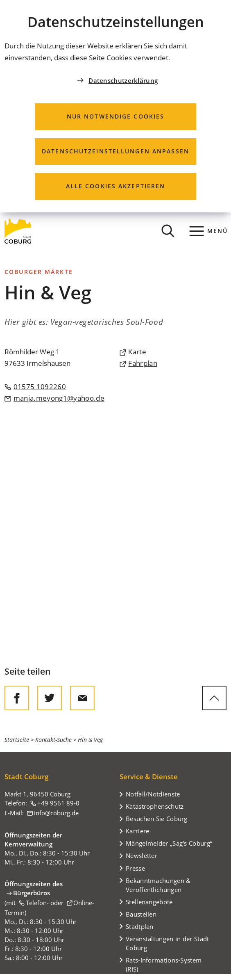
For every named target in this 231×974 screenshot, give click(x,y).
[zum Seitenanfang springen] (214, 698)
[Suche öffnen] (168, 231)
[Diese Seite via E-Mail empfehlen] (82, 698)
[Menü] (209, 231)
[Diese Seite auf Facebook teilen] (17, 698)
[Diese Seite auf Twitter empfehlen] (49, 698)
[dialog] (115, 106)
